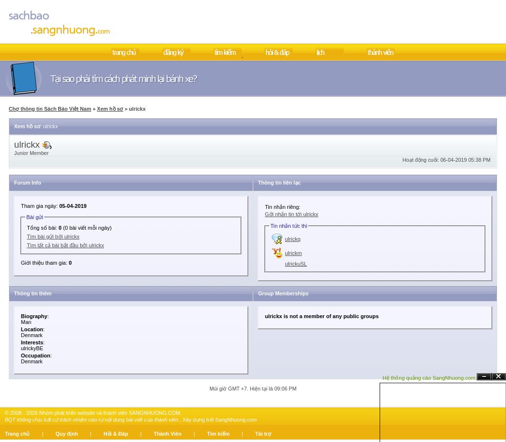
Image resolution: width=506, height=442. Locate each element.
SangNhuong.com (236, 420)
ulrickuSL (296, 264)
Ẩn (484, 376)
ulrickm (293, 253)
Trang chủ (17, 434)
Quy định (66, 434)
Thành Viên (167, 434)
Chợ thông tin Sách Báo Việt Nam (50, 109)
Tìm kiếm (218, 434)
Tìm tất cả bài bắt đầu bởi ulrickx (65, 245)
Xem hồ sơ (110, 109)
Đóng (498, 376)
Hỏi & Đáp (116, 434)
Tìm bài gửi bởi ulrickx (53, 236)
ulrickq (292, 239)
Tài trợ (263, 434)
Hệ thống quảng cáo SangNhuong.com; (430, 378)
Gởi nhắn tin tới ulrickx (291, 214)
